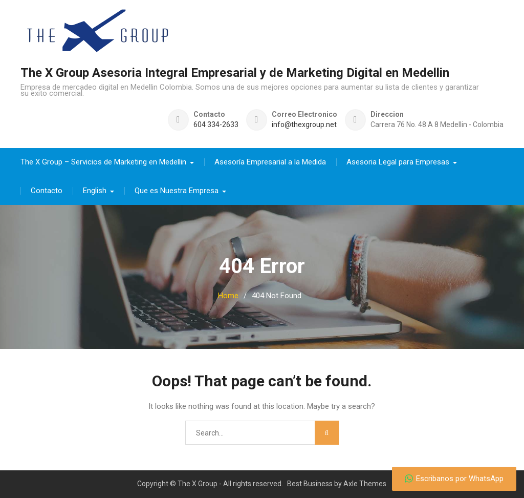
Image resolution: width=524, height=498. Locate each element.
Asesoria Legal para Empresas (397, 162)
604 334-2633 (215, 125)
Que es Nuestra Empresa (177, 190)
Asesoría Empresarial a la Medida (270, 162)
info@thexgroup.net (304, 125)
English (94, 190)
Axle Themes (364, 484)
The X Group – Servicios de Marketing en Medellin (103, 162)
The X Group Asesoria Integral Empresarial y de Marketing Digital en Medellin (234, 73)
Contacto (46, 190)
